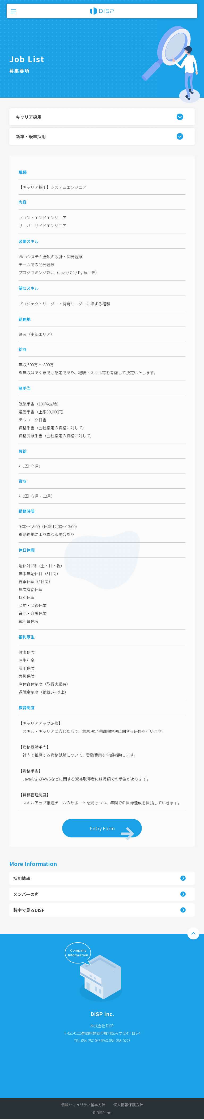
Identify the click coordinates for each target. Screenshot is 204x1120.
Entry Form (112, 831)
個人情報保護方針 (128, 1104)
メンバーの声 (26, 894)
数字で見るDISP (29, 910)
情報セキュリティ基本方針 (83, 1104)
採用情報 (21, 878)
